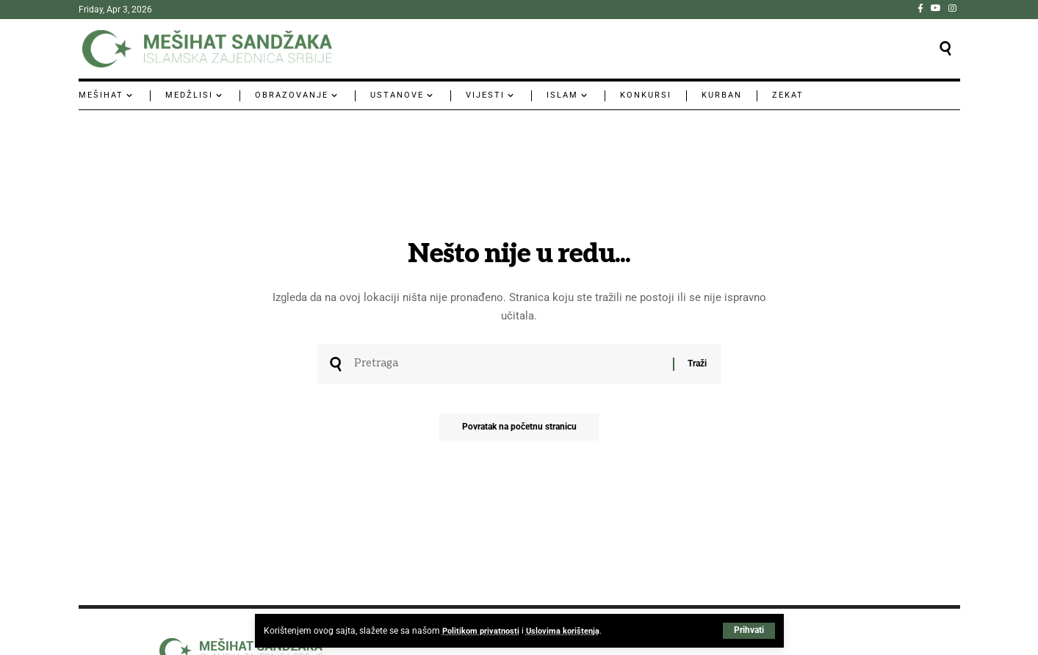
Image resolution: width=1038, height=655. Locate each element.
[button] (749, 631)
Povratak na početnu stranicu (519, 431)
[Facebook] (920, 8)
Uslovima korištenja (568, 631)
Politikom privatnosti (483, 631)
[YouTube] (936, 8)
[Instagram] (952, 8)
